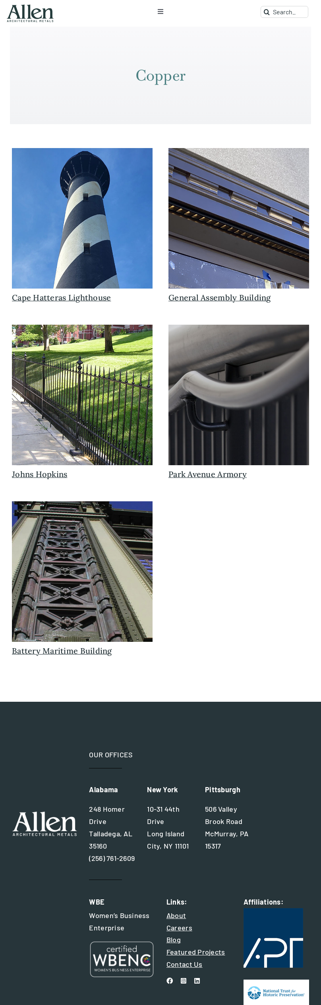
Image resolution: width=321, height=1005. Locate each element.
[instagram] (183, 981)
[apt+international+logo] (273, 911)
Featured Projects (195, 951)
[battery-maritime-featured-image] (82, 505)
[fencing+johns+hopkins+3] (82, 328)
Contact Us (184, 964)
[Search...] (284, 12)
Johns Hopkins (40, 474)
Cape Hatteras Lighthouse (61, 297)
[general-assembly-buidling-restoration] (238, 151)
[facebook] (169, 981)
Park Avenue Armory (207, 474)
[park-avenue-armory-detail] (238, 328)
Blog (173, 939)
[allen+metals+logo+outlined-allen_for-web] (30, 7)
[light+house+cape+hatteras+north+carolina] (82, 151)
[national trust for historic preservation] (276, 983)
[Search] (267, 12)
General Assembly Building (219, 297)
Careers (179, 927)
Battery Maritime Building (62, 651)
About (176, 915)
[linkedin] (197, 981)
